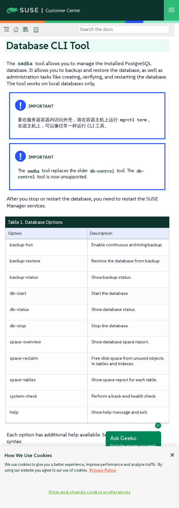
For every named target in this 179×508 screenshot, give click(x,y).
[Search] (123, 29)
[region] (89, 477)
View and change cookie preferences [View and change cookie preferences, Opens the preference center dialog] (89, 492)
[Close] (172, 455)
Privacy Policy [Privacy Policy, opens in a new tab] (102, 470)
